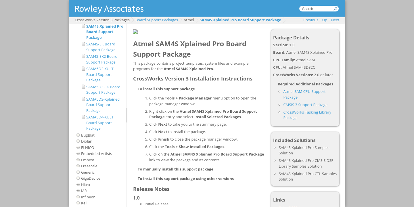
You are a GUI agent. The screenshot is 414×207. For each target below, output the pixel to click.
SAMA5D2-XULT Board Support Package (100, 74)
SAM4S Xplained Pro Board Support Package (240, 19)
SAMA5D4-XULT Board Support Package (100, 122)
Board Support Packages (156, 19)
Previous (310, 19)
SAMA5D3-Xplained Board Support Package (103, 105)
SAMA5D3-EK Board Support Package (103, 89)
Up (324, 19)
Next (335, 19)
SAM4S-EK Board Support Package (101, 46)
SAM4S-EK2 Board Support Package (102, 59)
